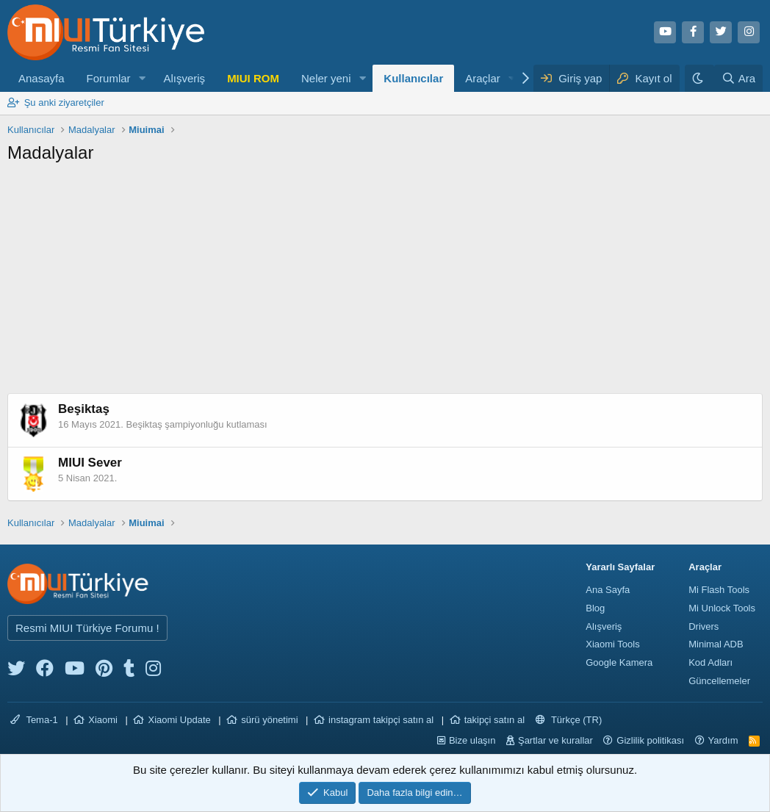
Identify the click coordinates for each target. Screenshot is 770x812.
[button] (142, 78)
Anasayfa (41, 78)
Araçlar (482, 78)
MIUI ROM (253, 78)
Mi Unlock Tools (721, 608)
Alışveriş (184, 78)
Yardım (723, 740)
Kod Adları (710, 662)
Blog (595, 608)
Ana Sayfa (608, 589)
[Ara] (738, 78)
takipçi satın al (494, 719)
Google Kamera (619, 662)
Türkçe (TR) (569, 719)
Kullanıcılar (413, 78)
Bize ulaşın (472, 740)
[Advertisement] (385, 283)
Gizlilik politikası (650, 740)
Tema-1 (34, 719)
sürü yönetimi (269, 719)
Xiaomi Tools (612, 644)
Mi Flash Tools (718, 589)
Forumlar (109, 78)
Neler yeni (326, 78)
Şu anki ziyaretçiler (64, 102)
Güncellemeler (719, 680)
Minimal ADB (715, 644)
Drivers (703, 626)
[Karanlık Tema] (699, 78)
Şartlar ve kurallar (555, 740)
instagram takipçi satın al (380, 719)
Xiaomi (103, 719)
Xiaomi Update (179, 719)
